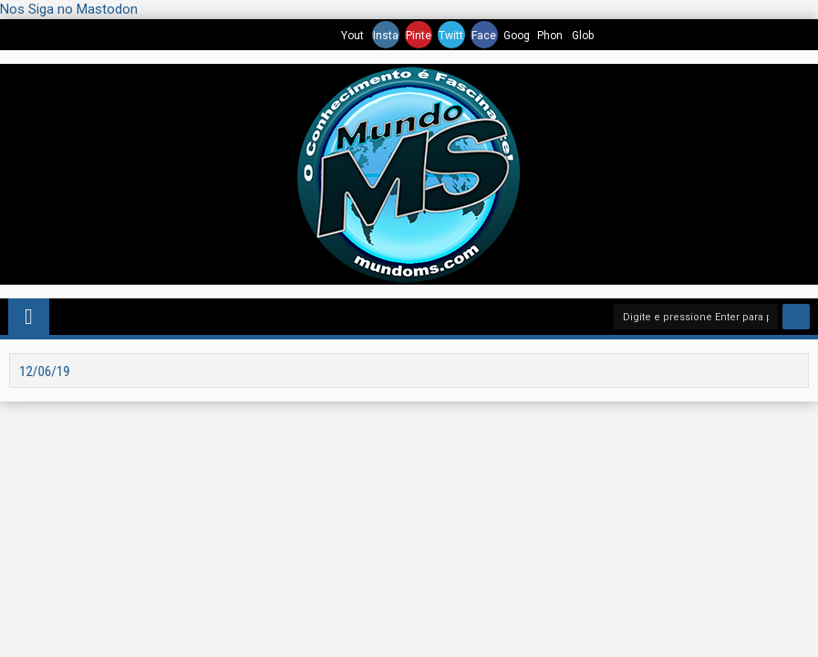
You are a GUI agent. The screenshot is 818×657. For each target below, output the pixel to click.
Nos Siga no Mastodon (69, 9)
